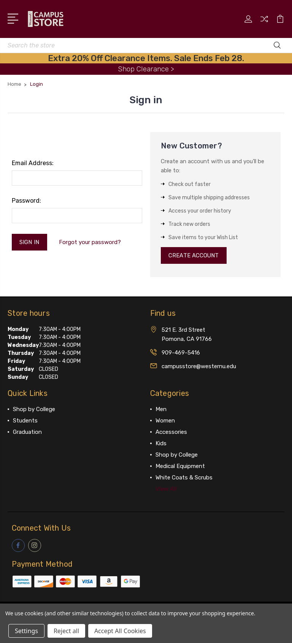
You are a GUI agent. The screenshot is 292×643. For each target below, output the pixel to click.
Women (165, 420)
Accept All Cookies (120, 631)
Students (25, 420)
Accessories (171, 432)
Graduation (27, 432)
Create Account (194, 255)
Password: (26, 200)
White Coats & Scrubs (184, 477)
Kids (161, 443)
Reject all (66, 631)
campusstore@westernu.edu (199, 366)
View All (166, 488)
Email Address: (33, 163)
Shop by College (34, 409)
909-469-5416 (181, 352)
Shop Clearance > (146, 69)
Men (161, 409)
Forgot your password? (90, 242)
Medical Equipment (180, 466)
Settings (26, 631)
